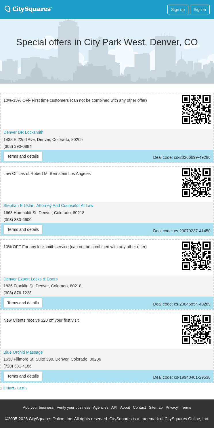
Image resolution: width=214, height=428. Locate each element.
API (114, 407)
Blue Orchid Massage (23, 352)
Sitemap (156, 407)
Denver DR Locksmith (23, 132)
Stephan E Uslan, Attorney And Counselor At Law (48, 205)
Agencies (100, 407)
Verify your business (73, 407)
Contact (139, 407)
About (125, 407)
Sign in (200, 9)
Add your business (38, 407)
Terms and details (23, 156)
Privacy (172, 407)
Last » (22, 388)
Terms (186, 407)
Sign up (178, 9)
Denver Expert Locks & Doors (30, 279)
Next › (11, 388)
